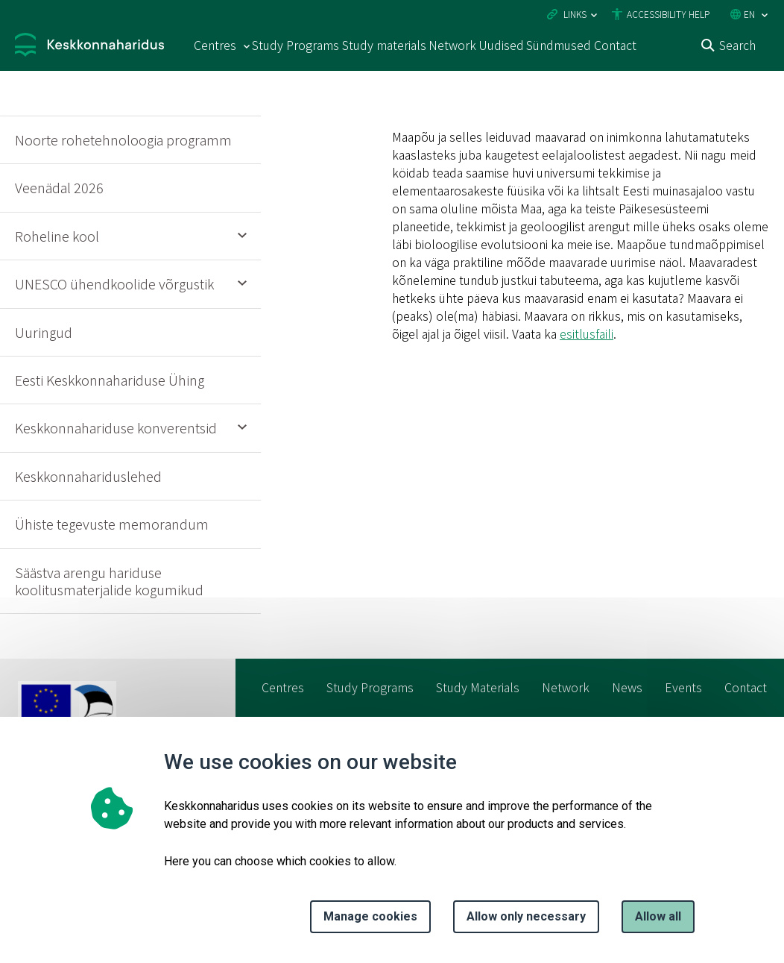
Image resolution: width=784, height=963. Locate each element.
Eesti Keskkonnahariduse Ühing (109, 379)
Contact (615, 45)
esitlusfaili (586, 333)
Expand (242, 236)
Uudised (501, 45)
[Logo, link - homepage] (89, 46)
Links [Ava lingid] (575, 13)
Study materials (384, 45)
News (627, 687)
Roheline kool (57, 235)
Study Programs (295, 45)
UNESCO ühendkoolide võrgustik (114, 283)
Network (452, 45)
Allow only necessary (526, 916)
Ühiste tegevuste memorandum (112, 523)
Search (737, 45)
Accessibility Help (668, 13)
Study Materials (477, 687)
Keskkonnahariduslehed (88, 476)
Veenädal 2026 (59, 187)
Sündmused (558, 45)
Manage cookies (370, 916)
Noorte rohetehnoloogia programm (123, 139)
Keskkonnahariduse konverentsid (116, 427)
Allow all (658, 916)
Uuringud (43, 332)
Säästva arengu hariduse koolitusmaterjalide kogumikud (109, 580)
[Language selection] (765, 15)
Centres (283, 687)
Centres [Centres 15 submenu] (215, 45)
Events (683, 687)
